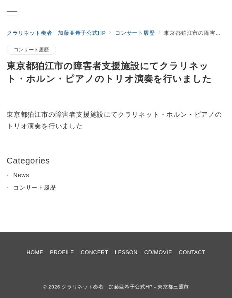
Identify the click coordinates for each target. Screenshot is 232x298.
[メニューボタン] (12, 12)
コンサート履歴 (31, 49)
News (21, 175)
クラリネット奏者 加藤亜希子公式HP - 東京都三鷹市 (125, 286)
